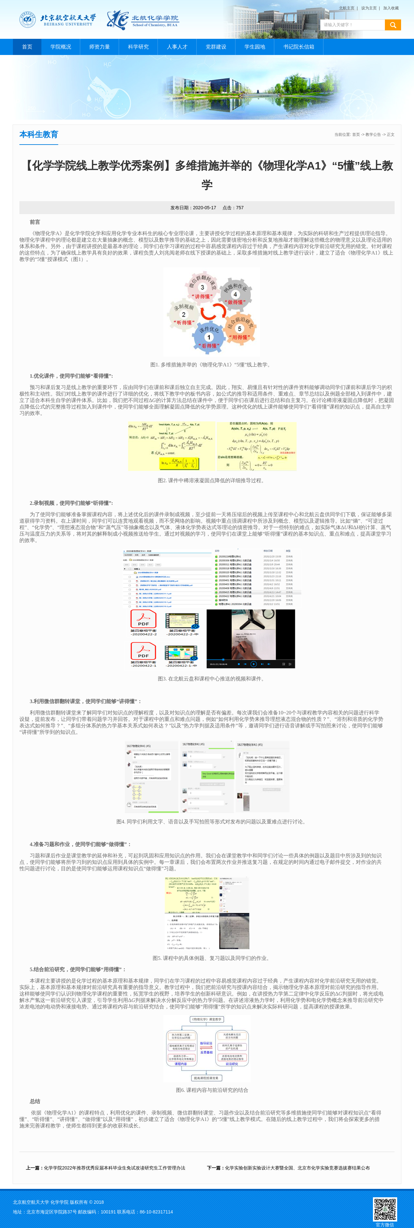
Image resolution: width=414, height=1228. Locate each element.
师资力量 (99, 46)
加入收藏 (391, 8)
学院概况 (60, 46)
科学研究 (138, 46)
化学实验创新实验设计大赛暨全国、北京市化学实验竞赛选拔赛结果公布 (288, 1167)
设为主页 (369, 8)
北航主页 (346, 8)
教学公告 (373, 134)
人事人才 (177, 46)
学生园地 (255, 46)
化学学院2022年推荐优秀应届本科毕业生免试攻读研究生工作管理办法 (105, 1167)
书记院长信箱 (298, 46)
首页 (27, 46)
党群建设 (216, 46)
